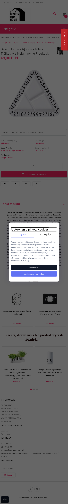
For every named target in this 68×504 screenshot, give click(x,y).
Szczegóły (45, 234)
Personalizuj (34, 267)
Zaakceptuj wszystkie (34, 274)
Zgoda (22, 234)
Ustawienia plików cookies (29, 229)
